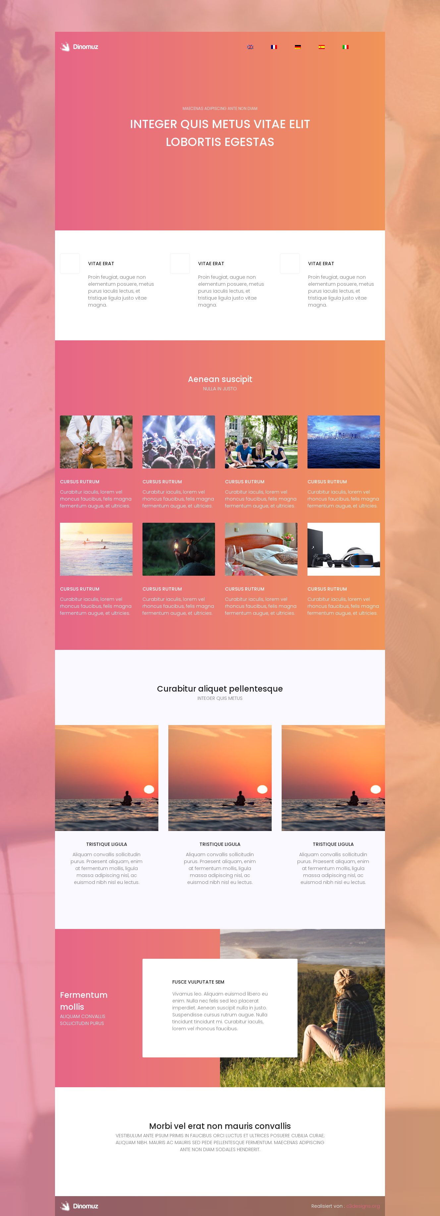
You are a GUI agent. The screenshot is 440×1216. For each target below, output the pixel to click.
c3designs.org (363, 1206)
